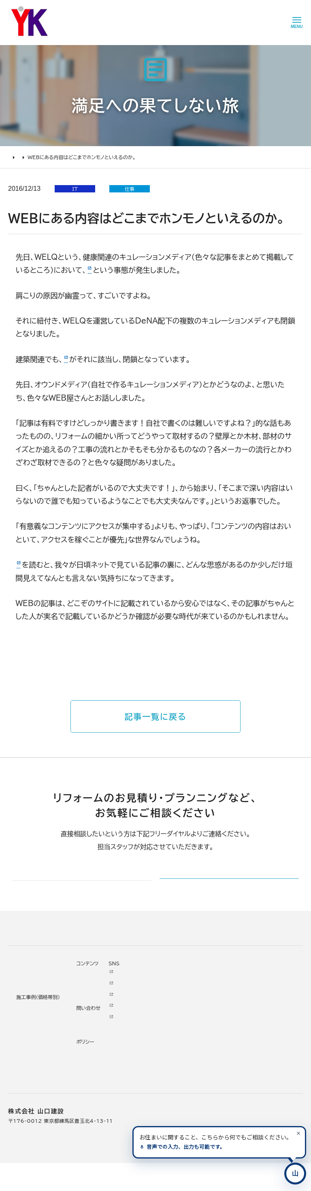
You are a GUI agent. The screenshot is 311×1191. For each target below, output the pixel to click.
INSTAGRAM (243, 1023)
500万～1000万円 (100, 1058)
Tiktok (235, 1045)
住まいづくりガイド (28, 989)
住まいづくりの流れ (32, 1025)
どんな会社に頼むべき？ (37, 1013)
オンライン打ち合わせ (34, 1047)
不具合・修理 (199, 1057)
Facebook (240, 1012)
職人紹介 (149, 1081)
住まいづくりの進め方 (34, 1002)
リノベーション (92, 1002)
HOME (16, 157)
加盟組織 (149, 1035)
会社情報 (149, 1002)
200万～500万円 (98, 1069)
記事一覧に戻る (155, 716)
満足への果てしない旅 (57, 157)
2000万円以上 (94, 1035)
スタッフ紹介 (153, 1069)
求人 (143, 1103)
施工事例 (84, 989)
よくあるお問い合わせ (34, 1058)
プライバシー (200, 1079)
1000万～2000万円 (102, 1047)
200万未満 (89, 1081)
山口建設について (157, 989)
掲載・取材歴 (153, 1058)
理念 (143, 1025)
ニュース (194, 1001)
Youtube (238, 1001)
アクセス (148, 1092)
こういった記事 (39, 564)
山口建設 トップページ (34, 955)
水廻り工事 (88, 1013)
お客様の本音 (201, 1012)
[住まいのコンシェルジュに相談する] (295, 1174)
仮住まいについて (30, 1035)
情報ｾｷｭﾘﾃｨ (199, 1090)
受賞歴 (146, 1047)
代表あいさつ (154, 1013)
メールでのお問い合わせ (211, 891)
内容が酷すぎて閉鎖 (119, 270)
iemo (73, 359)
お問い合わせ (201, 1045)
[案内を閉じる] (298, 1133)
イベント (194, 1023)
